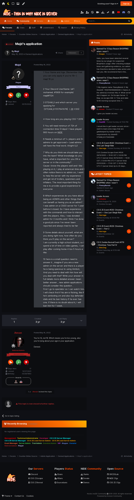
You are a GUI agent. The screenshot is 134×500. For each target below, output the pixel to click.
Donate (53, 21)
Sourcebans (61, 482)
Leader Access (103, 107)
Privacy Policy (79, 28)
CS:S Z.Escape (35, 478)
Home (9, 21)
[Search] (100, 21)
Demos (85, 482)
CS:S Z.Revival (35, 482)
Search (63, 28)
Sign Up (126, 3)
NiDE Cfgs (112, 478)
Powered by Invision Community (109, 496)
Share (59, 53)
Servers (39, 21)
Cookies (30, 496)
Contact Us (19, 496)
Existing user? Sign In (108, 4)
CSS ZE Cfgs (113, 482)
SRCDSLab (113, 474)
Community (24, 22)
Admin (66, 21)
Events (101, 220)
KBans (59, 478)
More (78, 21)
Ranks (85, 474)
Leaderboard (48, 28)
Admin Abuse (104, 190)
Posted (42, 65)
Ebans (59, 474)
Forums (8, 28)
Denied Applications (34, 54)
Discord (33, 474)
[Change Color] (23, 4)
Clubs (21, 28)
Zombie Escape (105, 204)
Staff (33, 28)
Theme (7, 496)
